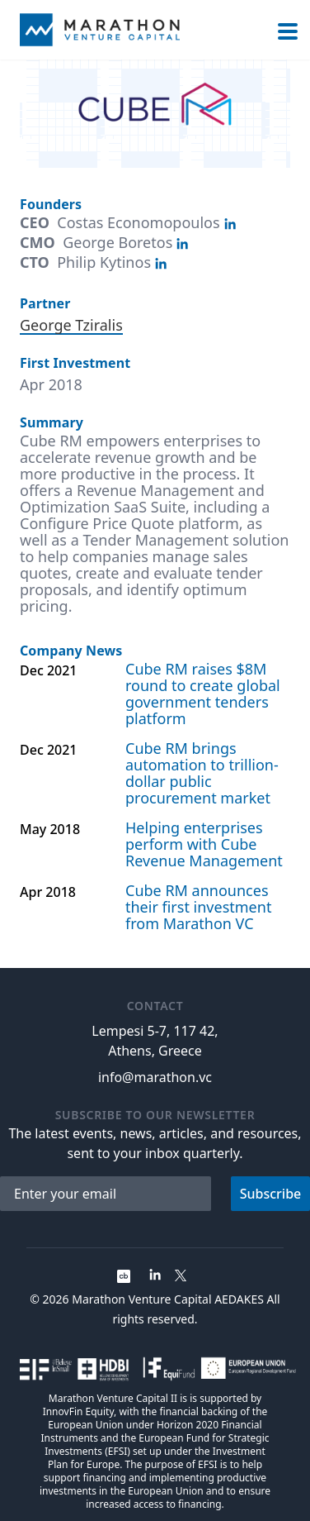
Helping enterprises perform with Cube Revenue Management (204, 844)
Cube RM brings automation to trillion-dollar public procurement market (202, 773)
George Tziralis (71, 325)
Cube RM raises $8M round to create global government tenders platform (202, 693)
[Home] (100, 29)
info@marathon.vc (155, 1077)
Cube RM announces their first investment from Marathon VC (198, 907)
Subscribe (271, 1194)
